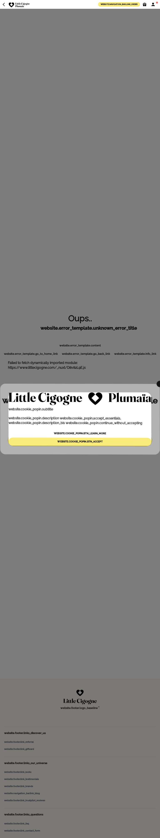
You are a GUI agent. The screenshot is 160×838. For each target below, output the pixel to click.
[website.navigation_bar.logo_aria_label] (19, 5)
